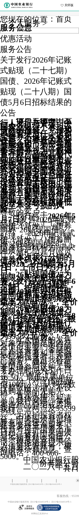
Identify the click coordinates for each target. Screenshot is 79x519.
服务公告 (16, 49)
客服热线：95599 (68, 496)
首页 (64, 19)
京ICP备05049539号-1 (36, 484)
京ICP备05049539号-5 (54, 484)
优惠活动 (16, 38)
